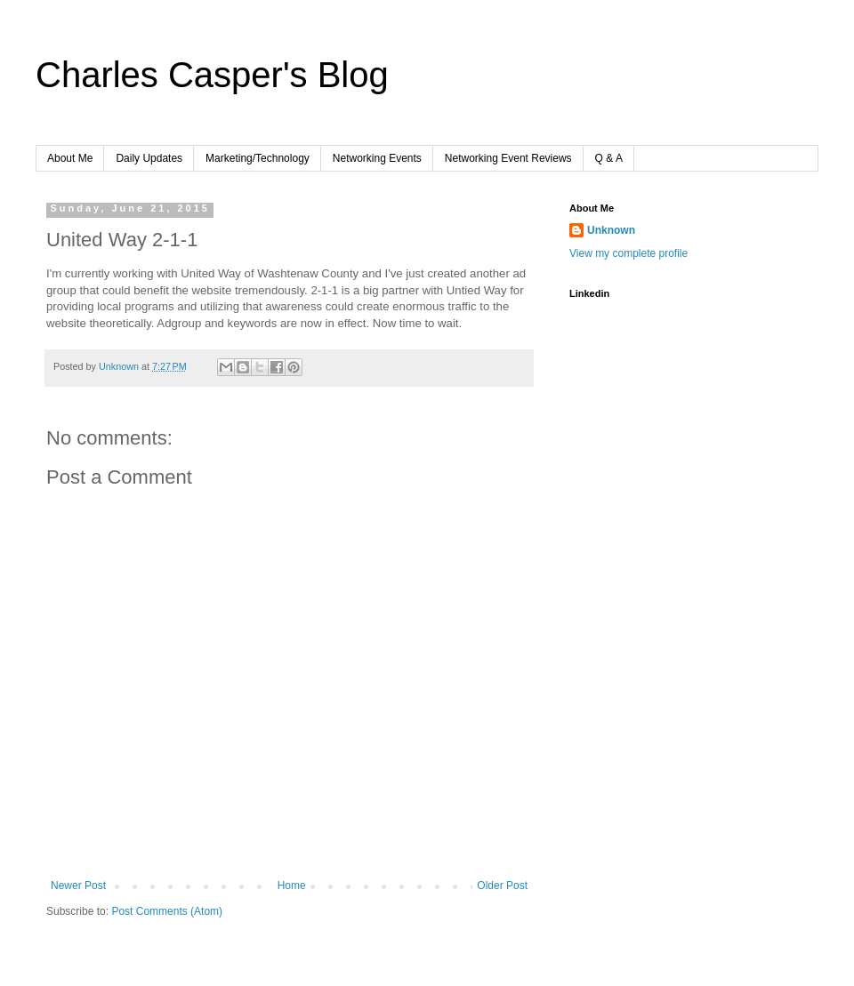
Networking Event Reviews (508, 158)
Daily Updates (149, 158)
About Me (70, 158)
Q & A (609, 158)
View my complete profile (628, 253)
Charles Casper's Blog (212, 74)
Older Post (502, 885)
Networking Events (377, 158)
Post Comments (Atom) (166, 911)
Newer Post (78, 885)
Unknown (611, 230)
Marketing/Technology (257, 158)
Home (292, 885)
